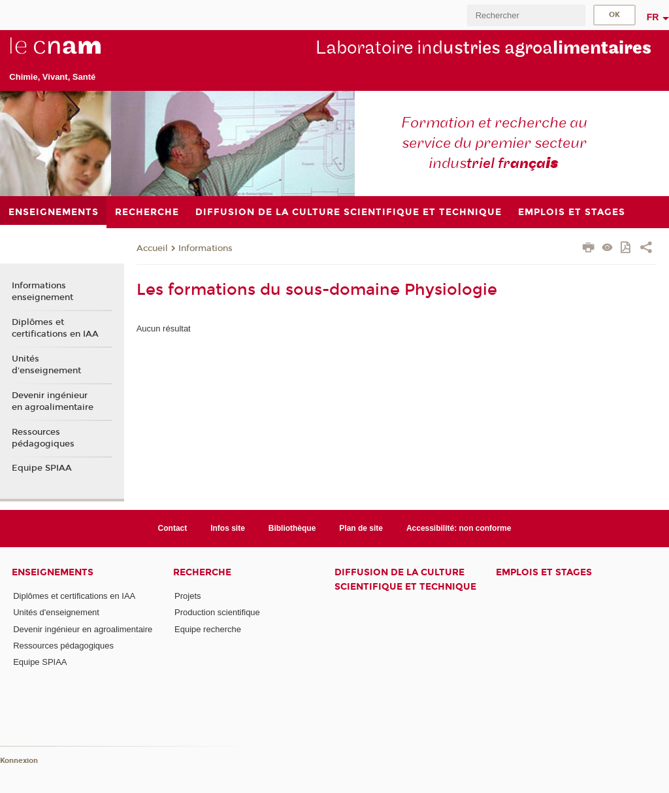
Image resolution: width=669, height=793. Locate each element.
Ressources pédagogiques (43, 438)
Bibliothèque (292, 528)
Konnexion (19, 760)
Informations (205, 248)
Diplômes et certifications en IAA (55, 328)
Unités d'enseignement (46, 365)
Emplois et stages (544, 572)
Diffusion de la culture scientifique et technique (405, 579)
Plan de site (361, 528)
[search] (526, 15)
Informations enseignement (42, 291)
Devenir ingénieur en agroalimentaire (52, 401)
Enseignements (52, 572)
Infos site (227, 528)
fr (653, 17)
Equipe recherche (207, 629)
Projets (187, 596)
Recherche (202, 572)
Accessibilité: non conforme (459, 528)
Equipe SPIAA (42, 468)
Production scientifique (217, 612)
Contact (173, 528)
